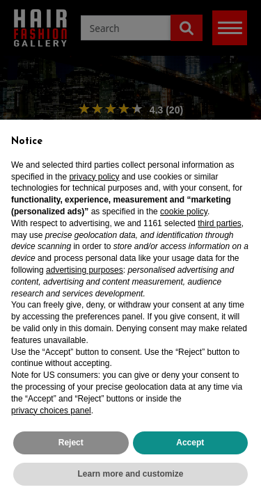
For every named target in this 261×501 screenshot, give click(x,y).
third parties (220, 223)
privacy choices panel (51, 410)
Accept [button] (190, 442)
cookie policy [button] (183, 211)
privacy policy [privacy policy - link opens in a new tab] (94, 177)
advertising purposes (84, 270)
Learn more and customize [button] (130, 474)
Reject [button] (71, 442)
